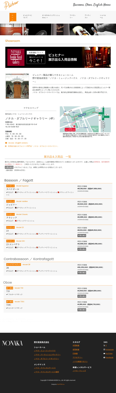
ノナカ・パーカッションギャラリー (47, 354)
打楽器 (75, 353)
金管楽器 (76, 349)
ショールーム (103, 16)
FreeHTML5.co (60, 384)
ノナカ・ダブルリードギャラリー (46, 358)
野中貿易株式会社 (41, 342)
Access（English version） (15, 143)
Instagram (110, 349)
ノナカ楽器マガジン (80, 361)
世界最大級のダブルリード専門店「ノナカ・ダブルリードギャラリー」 (28, 146)
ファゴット (74, 16)
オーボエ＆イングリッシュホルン (51, 16)
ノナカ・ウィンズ (79, 371)
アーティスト (88, 16)
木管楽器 (76, 345)
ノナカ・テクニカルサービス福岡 (46, 372)
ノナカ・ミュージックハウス (45, 350)
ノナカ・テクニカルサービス (45, 368)
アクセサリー (78, 357)
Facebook (109, 357)
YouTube (109, 353)
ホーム (14, 17)
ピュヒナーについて (28, 16)
